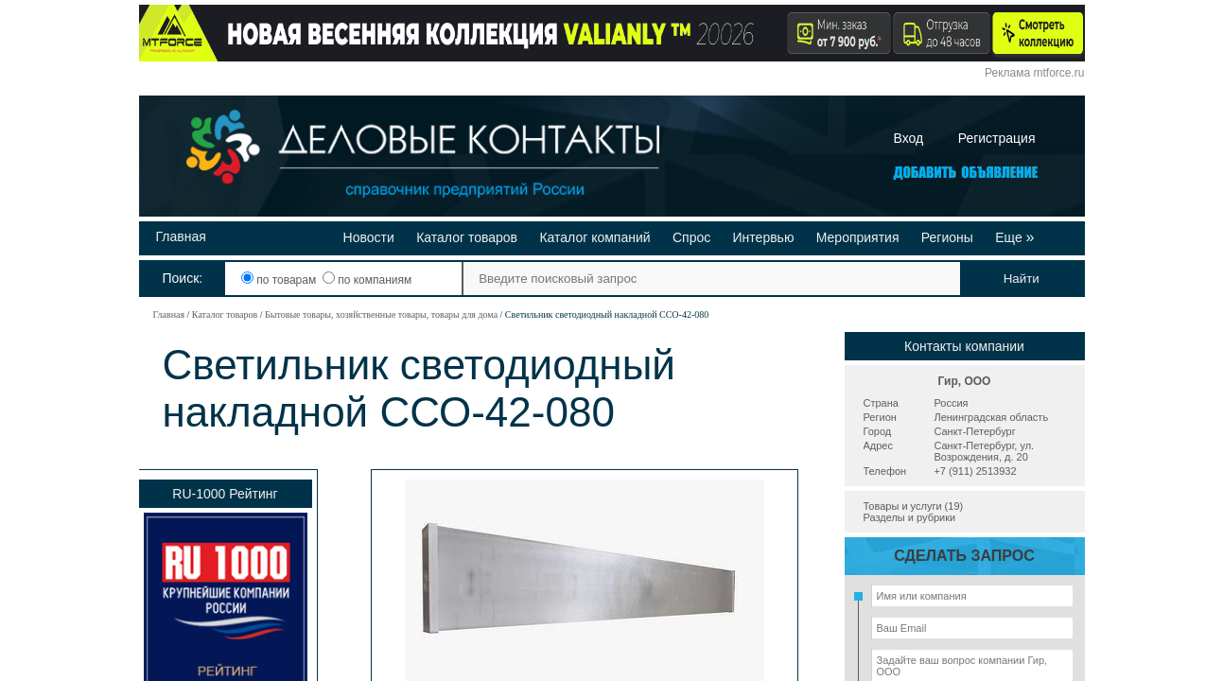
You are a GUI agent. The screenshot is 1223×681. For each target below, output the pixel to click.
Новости (368, 237)
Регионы (947, 237)
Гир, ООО (964, 381)
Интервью (764, 237)
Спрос (691, 237)
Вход (909, 138)
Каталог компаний (594, 237)
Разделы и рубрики (910, 517)
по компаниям (367, 280)
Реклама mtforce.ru (1034, 72)
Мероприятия (858, 237)
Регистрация (997, 138)
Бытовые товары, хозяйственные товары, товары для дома (381, 314)
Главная (181, 236)
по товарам (280, 280)
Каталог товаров (466, 237)
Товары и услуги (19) (914, 506)
